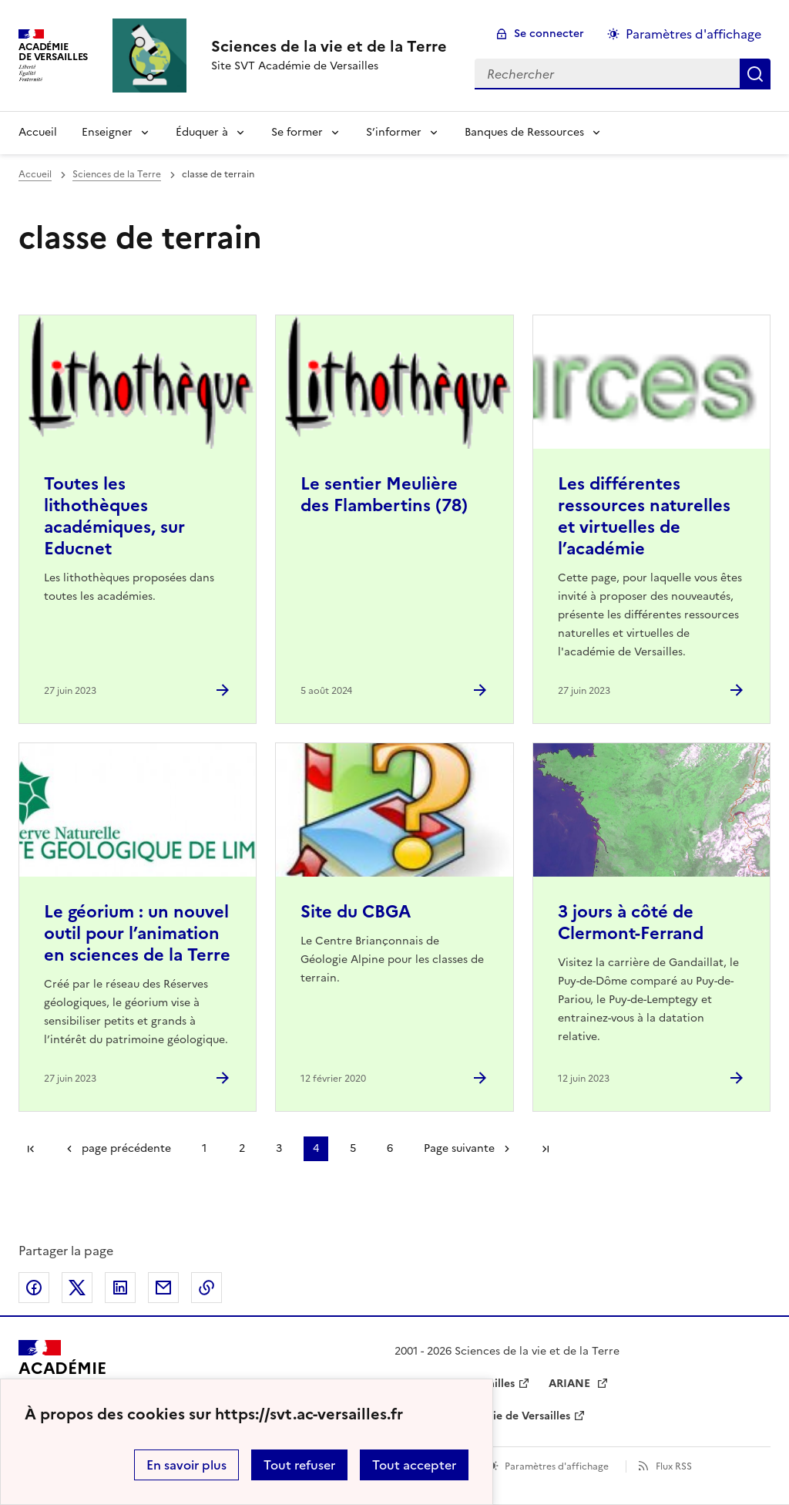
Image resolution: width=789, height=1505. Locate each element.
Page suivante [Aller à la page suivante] (459, 1148)
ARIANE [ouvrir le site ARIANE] (571, 1383)
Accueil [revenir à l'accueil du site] (37, 132)
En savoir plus (186, 1465)
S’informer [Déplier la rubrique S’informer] (393, 132)
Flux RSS (674, 1466)
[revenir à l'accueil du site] (329, 46)
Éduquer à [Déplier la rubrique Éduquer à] (202, 132)
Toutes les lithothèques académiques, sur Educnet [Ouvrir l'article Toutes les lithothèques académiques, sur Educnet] (114, 516)
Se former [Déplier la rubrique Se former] (297, 132)
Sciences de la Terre (116, 174)
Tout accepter (414, 1465)
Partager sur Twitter (77, 1287)
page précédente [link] (126, 1148)
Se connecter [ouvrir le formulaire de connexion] (549, 33)
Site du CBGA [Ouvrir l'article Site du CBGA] (355, 911)
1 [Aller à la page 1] (204, 1148)
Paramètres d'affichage (557, 1466)
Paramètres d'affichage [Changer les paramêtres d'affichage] (693, 34)
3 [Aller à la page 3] (279, 1148)
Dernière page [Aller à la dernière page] (545, 1148)
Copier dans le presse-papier (206, 1287)
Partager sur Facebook (33, 1287)
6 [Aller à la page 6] (390, 1148)
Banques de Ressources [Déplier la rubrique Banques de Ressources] (524, 132)
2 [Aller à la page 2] (242, 1148)
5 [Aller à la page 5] (353, 1148)
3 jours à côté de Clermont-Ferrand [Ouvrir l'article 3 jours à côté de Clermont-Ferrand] (630, 922)
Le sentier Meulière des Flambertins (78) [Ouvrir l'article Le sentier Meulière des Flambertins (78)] (384, 494)
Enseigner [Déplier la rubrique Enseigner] (107, 132)
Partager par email (163, 1287)
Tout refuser (299, 1465)
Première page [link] (30, 1148)
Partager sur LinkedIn (120, 1287)
